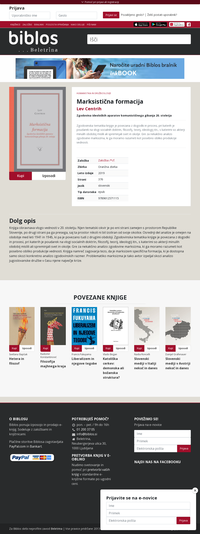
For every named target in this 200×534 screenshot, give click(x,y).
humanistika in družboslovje (94, 93)
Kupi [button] (20, 175)
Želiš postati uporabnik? (162, 15)
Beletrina (56, 528)
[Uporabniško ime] (29, 15)
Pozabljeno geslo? (132, 15)
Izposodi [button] (48, 175)
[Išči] (139, 39)
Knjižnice (15, 24)
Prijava (184, 448)
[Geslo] (76, 15)
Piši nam (91, 24)
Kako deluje (78, 24)
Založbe (27, 24)
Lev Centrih (89, 108)
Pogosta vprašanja (57, 24)
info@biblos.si (87, 434)
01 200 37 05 (86, 429)
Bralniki (39, 24)
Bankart (36, 446)
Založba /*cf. (106, 160)
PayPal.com (17, 446)
